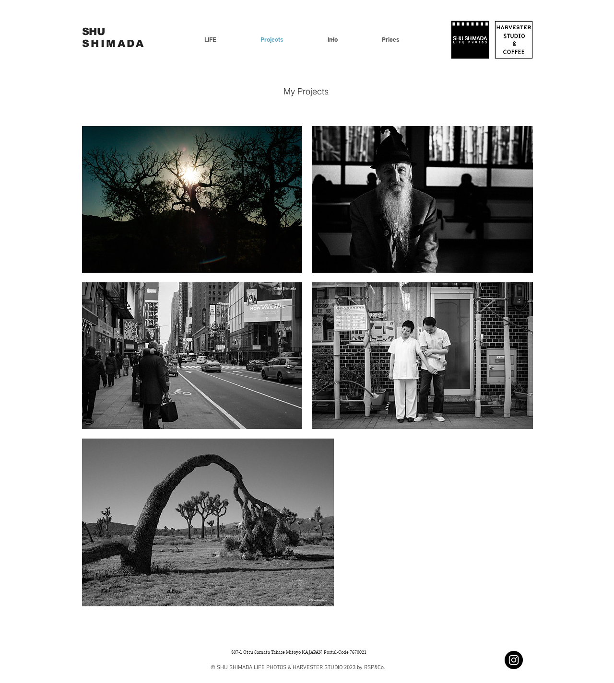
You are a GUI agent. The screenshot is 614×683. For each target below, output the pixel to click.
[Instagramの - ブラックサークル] (514, 660)
